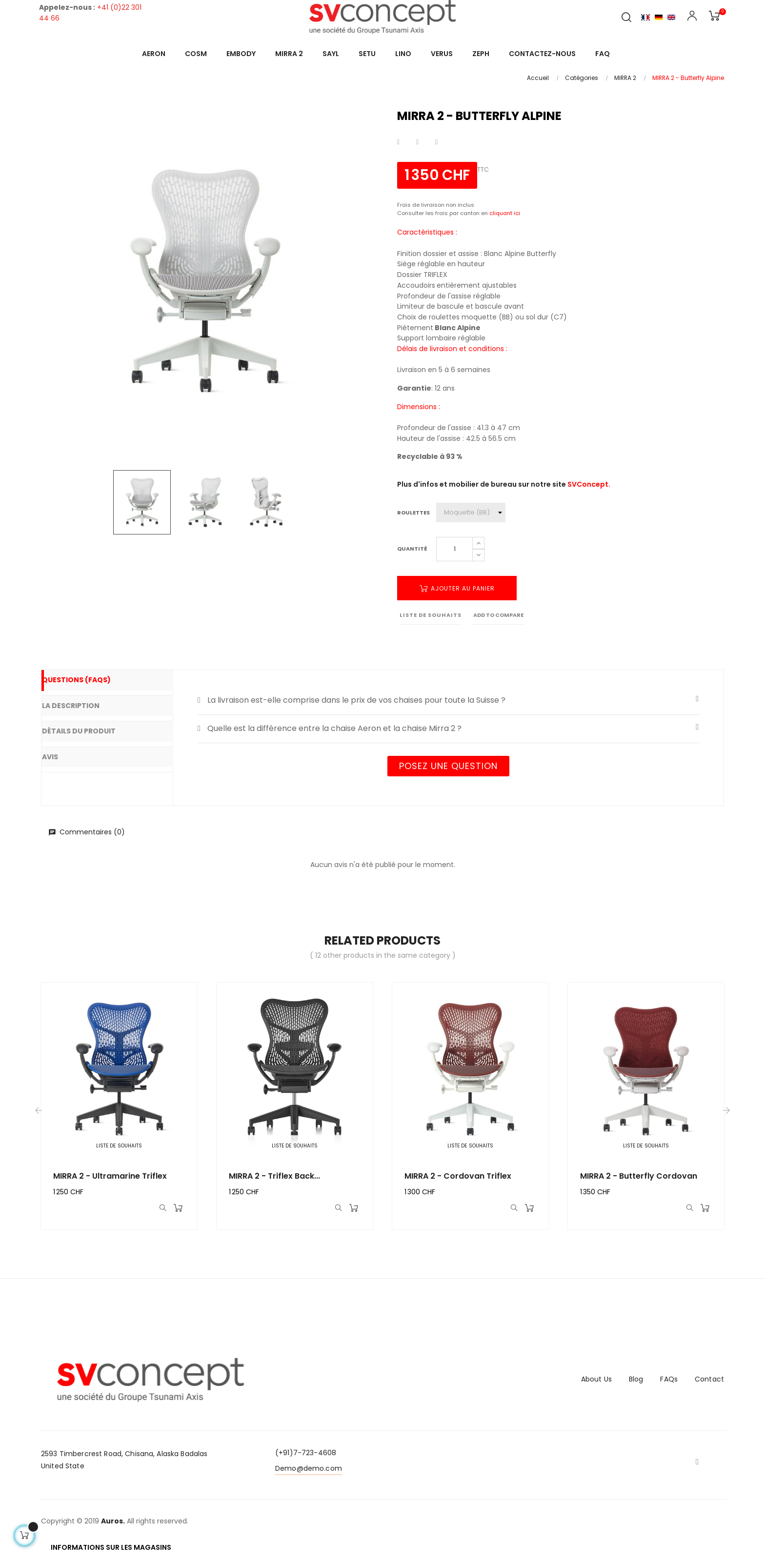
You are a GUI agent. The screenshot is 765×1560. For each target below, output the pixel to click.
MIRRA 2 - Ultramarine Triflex (110, 1176)
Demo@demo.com (308, 1473)
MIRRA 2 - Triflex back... (274, 1176)
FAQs (669, 1384)
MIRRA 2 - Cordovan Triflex (457, 1176)
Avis (64, 752)
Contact (709, 1384)
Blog (636, 1384)
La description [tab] (84, 705)
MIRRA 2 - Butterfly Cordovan (638, 1176)
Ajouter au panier (457, 588)
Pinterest (436, 142)
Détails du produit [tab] (92, 728)
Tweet (417, 142)
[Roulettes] (470, 512)
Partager (398, 142)
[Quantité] (454, 549)
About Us (596, 1384)
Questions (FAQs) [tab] (89, 681)
